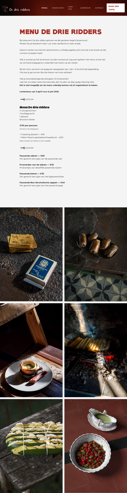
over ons (70, 8)
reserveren (58, 8)
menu (44, 8)
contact (99, 8)
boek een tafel (113, 8)
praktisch (85, 8)
